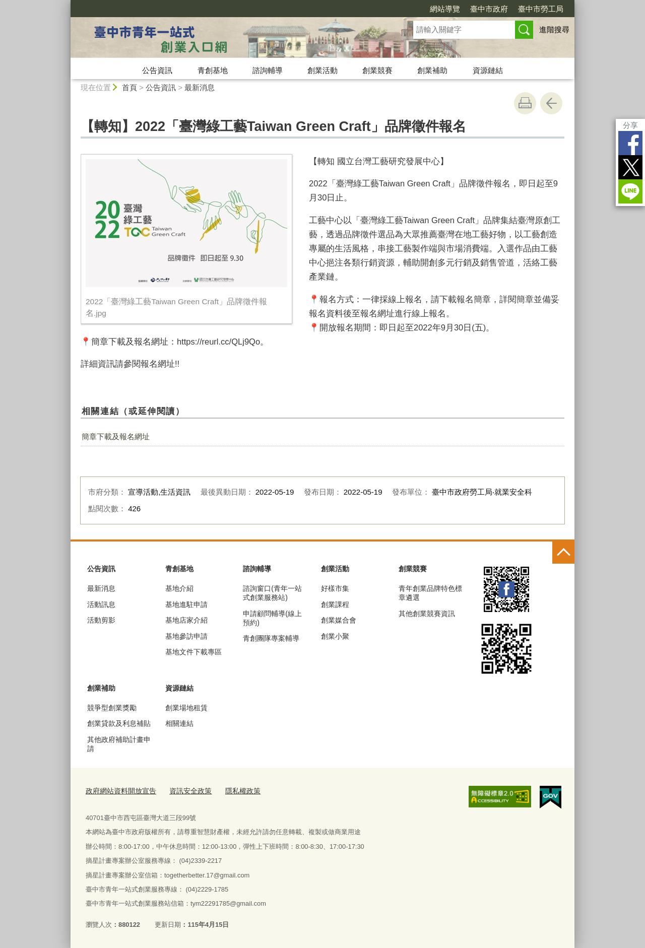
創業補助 (432, 70)
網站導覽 (445, 9)
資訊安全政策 (184, 790)
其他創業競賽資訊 (427, 614)
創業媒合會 (338, 620)
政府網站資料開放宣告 (118, 790)
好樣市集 (335, 588)
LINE (630, 191)
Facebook (630, 143)
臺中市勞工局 (540, 9)
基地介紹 (179, 588)
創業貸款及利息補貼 (119, 723)
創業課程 (335, 604)
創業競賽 (377, 70)
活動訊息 (101, 604)
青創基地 (213, 70)
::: (66, 4)
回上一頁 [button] (551, 103)
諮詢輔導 (267, 70)
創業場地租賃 (186, 708)
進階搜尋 (554, 29)
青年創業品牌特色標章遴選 (430, 592)
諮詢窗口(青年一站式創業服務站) (272, 592)
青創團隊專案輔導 (271, 638)
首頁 (129, 87)
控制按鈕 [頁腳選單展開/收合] (563, 552)
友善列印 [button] (525, 103)
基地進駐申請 (186, 604)
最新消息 (199, 87)
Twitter (630, 167)
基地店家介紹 (186, 620)
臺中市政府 (489, 9)
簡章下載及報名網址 (116, 436)
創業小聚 (335, 636)
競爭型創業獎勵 (112, 708)
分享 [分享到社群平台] (630, 125)
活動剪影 (101, 620)
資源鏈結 (488, 70)
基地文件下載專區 (193, 652)
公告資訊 (157, 70)
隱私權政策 (233, 790)
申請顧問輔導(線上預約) (272, 618)
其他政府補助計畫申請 (119, 744)
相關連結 (179, 723)
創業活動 (322, 70)
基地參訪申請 (186, 636)
